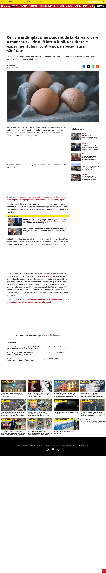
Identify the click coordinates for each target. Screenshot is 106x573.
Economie (43, 6)
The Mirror (46, 276)
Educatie (60, 6)
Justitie (51, 6)
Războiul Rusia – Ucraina (34, 2)
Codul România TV (82, 445)
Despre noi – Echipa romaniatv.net (63, 445)
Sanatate (69, 6)
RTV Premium (13, 2)
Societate (33, 6)
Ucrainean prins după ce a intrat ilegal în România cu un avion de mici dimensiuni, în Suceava (90, 168)
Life (91, 6)
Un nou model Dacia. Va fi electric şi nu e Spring (66, 413)
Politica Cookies (22, 445)
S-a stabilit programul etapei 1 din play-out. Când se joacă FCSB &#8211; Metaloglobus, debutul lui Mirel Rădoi (32, 359)
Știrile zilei (4, 2)
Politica (23, 6)
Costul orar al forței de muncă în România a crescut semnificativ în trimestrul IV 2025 (12, 395)
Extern (85, 6)
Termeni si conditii (36, 445)
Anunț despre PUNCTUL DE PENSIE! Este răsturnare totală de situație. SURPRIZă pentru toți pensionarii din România (35, 353)
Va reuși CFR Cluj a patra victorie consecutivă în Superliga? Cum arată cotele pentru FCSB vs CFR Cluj (92, 421)
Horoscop (22, 2)
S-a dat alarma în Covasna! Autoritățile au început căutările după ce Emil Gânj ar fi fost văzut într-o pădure (38, 414)
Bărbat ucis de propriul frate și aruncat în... (64, 432)
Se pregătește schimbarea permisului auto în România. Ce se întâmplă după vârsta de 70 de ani (91, 395)
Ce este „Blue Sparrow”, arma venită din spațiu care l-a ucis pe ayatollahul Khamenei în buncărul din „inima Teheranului (13, 414)
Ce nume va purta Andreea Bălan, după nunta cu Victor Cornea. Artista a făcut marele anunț (39, 395)
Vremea (78, 6)
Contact (47, 445)
